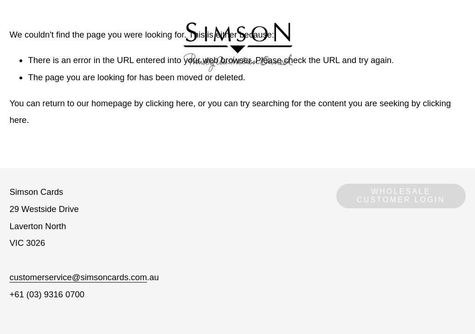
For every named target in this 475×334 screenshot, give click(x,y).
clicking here (169, 103)
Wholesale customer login (401, 195)
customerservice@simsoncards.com (78, 277)
